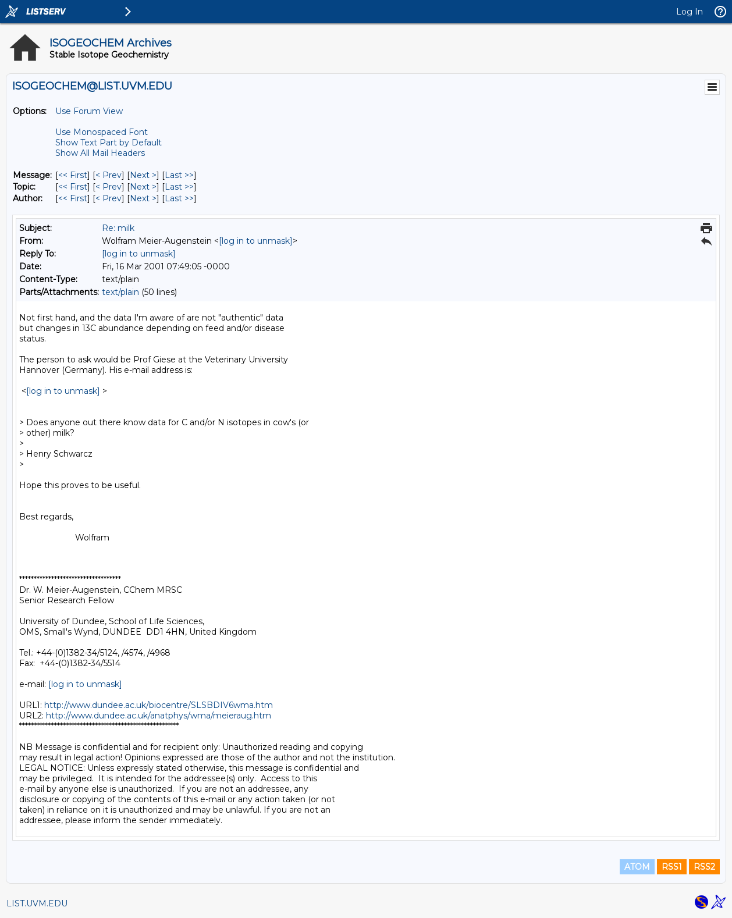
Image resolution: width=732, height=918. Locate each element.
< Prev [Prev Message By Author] (108, 198)
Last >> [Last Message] (179, 175)
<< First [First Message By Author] (72, 198)
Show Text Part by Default (108, 142)
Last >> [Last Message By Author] (179, 198)
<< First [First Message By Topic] (72, 187)
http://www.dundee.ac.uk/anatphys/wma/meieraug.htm (158, 715)
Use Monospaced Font (101, 132)
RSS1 (672, 867)
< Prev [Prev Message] (108, 175)
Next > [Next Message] (143, 175)
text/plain (120, 292)
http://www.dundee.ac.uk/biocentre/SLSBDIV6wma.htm (158, 705)
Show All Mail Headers (100, 153)
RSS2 (704, 867)
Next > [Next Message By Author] (143, 198)
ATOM (637, 867)
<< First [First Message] (72, 175)
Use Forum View (89, 111)
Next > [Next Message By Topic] (143, 187)
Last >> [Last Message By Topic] (179, 187)
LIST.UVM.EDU (36, 903)
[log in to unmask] (256, 241)
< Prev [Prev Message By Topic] (108, 187)
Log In (689, 11)
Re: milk (118, 228)
